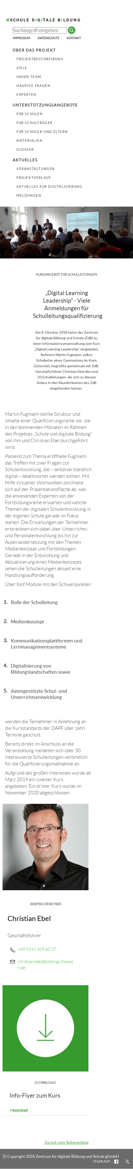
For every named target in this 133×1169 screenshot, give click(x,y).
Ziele (21, 68)
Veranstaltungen (35, 169)
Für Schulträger (34, 123)
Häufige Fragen (33, 86)
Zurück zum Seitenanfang (66, 1142)
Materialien (29, 141)
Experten (26, 95)
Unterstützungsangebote (45, 105)
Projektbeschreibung (39, 59)
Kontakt (74, 38)
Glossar (25, 149)
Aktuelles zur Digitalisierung (49, 187)
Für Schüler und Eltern (42, 132)
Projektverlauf (33, 178)
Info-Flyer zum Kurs (35, 1095)
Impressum (21, 38)
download (20, 1110)
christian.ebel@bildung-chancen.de (45, 964)
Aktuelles (25, 160)
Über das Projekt (34, 50)
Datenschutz (48, 38)
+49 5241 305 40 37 (37, 949)
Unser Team (28, 77)
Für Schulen (29, 114)
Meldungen (28, 195)
